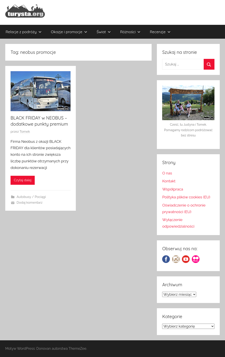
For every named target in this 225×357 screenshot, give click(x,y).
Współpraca (172, 189)
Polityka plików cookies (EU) (186, 197)
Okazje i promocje (69, 31)
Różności (130, 31)
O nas (167, 173)
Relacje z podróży (24, 31)
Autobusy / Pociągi (31, 197)
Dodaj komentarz (30, 203)
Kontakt (168, 181)
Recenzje (160, 31)
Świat (104, 31)
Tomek (25, 132)
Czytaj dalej (22, 180)
